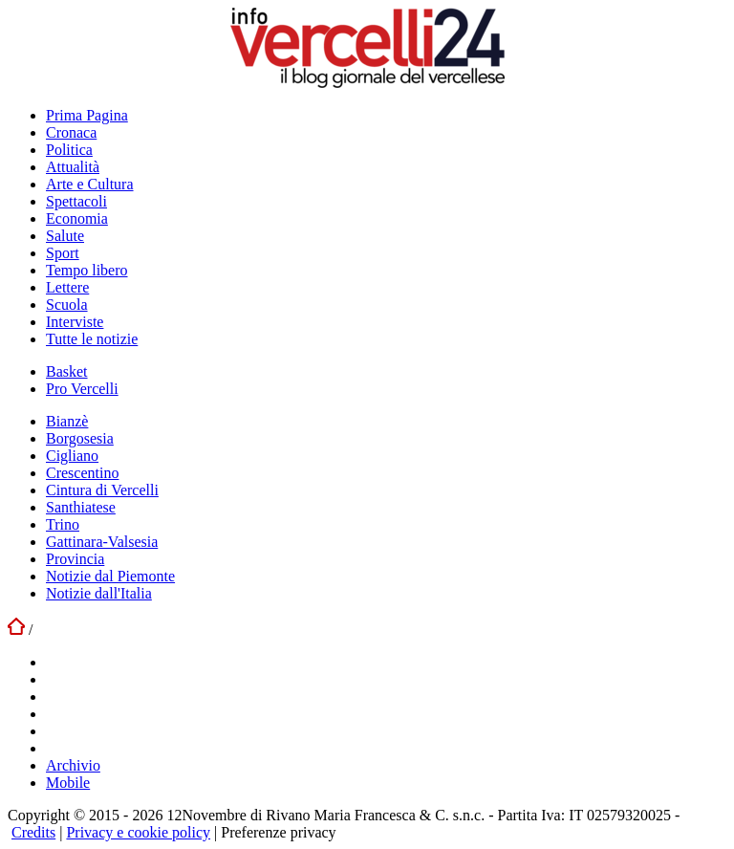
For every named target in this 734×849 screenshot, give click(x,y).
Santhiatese (81, 507)
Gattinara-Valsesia (102, 541)
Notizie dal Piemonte (110, 576)
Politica (69, 150)
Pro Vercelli (82, 389)
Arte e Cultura (90, 184)
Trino (62, 524)
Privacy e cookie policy (138, 832)
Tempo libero (87, 270)
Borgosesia (80, 438)
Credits (33, 832)
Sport (62, 253)
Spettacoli (76, 201)
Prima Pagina (87, 115)
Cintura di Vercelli (102, 490)
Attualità (72, 167)
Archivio (73, 765)
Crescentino (82, 473)
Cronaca (71, 132)
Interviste (74, 322)
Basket (67, 371)
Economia (77, 218)
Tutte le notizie (92, 339)
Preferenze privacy (278, 832)
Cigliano (72, 455)
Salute (65, 236)
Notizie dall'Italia (99, 593)
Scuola (67, 304)
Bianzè (67, 421)
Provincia (75, 559)
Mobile (68, 782)
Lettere (67, 287)
